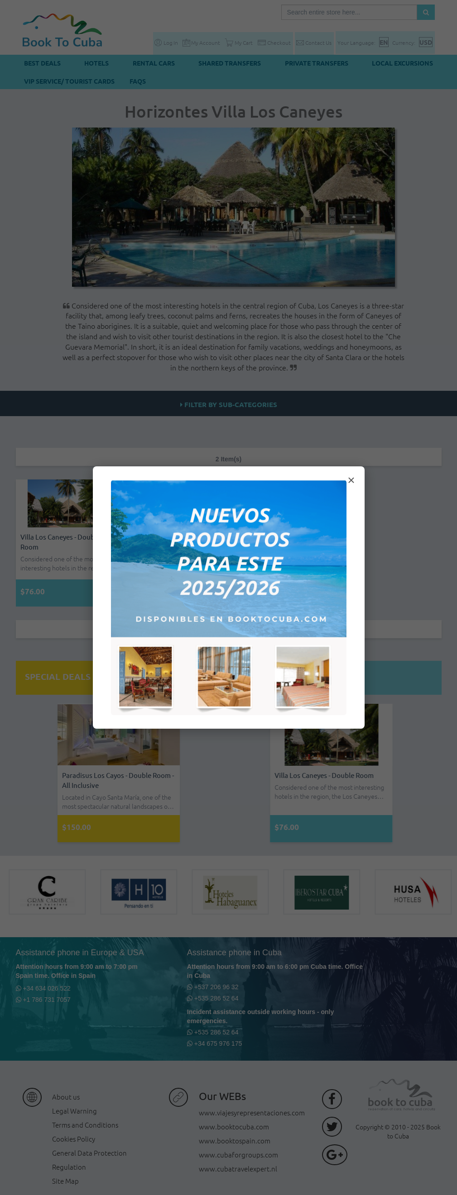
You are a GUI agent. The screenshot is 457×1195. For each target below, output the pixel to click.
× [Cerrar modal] (351, 480)
